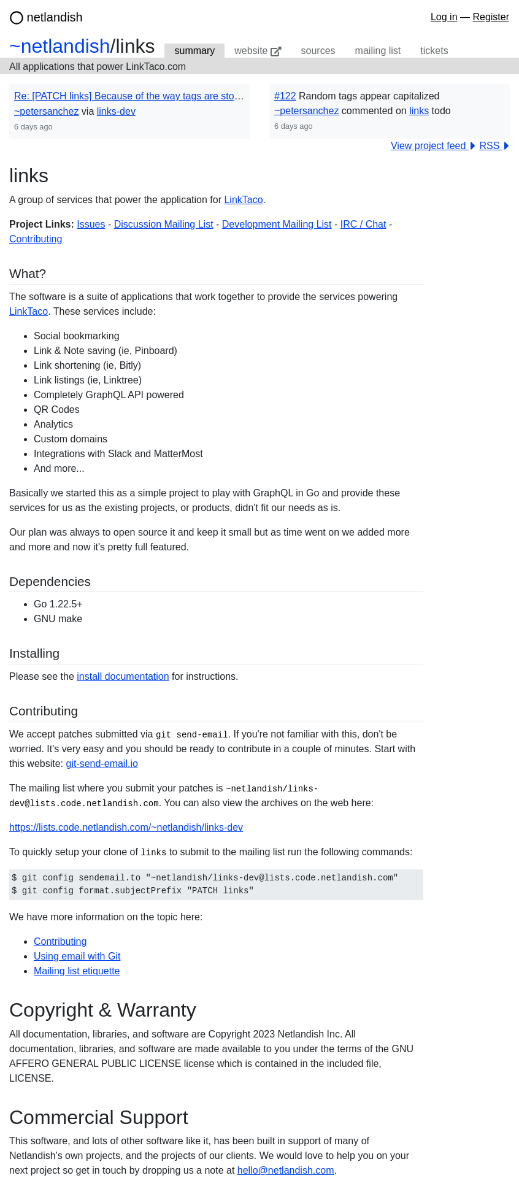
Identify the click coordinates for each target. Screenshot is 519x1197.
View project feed (433, 145)
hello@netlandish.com (285, 1169)
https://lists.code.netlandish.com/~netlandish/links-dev (126, 827)
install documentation (123, 676)
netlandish (55, 17)
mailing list (378, 50)
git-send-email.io (101, 763)
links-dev (116, 111)
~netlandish (59, 46)
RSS (494, 145)
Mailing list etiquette (77, 971)
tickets (434, 50)
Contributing (35, 238)
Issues (91, 223)
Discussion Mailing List (163, 223)
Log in (444, 17)
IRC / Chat (363, 223)
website (257, 50)
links (419, 111)
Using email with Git (77, 956)
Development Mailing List (277, 223)
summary (194, 50)
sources (318, 50)
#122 (285, 96)
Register (490, 17)
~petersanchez (46, 111)
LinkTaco (243, 199)
